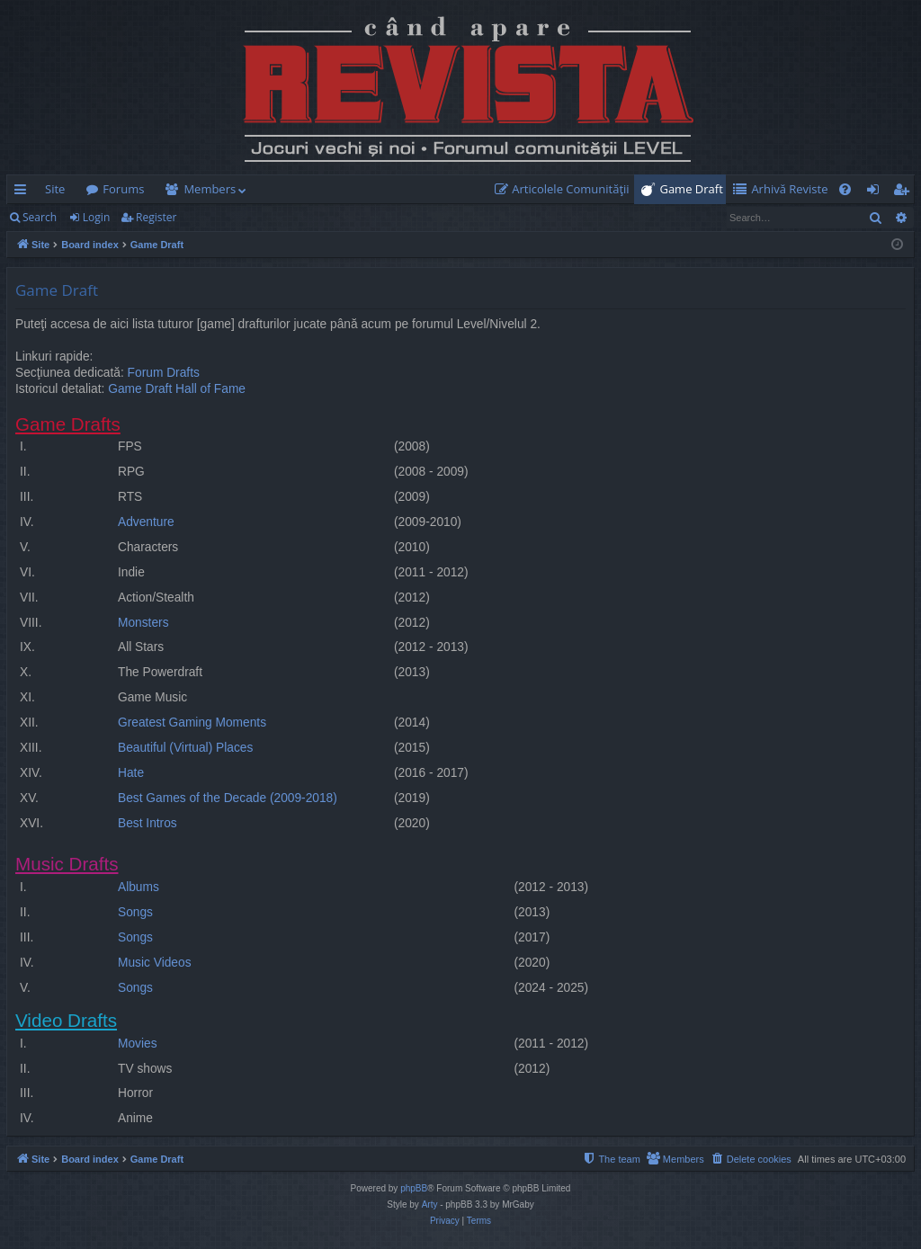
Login (96, 217)
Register (156, 217)
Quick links (23, 192)
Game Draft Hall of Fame (177, 389)
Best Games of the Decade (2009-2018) (227, 798)
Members (209, 189)
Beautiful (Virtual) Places (185, 747)
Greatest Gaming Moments (192, 722)
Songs (135, 912)
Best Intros (147, 823)
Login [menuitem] (876, 192)
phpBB (413, 1188)
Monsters (143, 622)
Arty (430, 1204)
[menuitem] (565, 189)
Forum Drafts (164, 372)
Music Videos (155, 962)
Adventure (146, 522)
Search (39, 217)
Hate (131, 773)
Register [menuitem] (905, 192)
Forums (123, 189)
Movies (137, 1043)
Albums (138, 887)
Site (55, 189)
